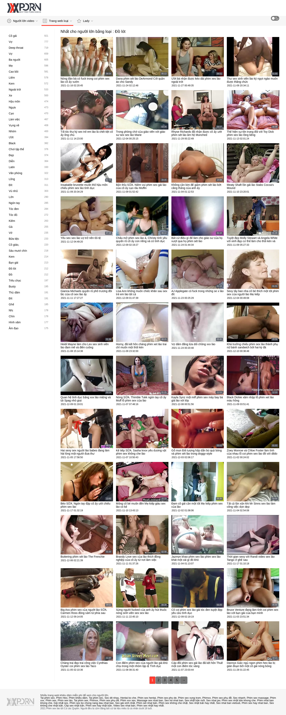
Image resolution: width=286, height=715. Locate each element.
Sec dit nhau (112, 697)
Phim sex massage (258, 697)
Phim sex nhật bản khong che (239, 700)
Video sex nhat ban (124, 705)
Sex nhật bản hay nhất (202, 702)
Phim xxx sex (128, 700)
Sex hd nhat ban (173, 700)
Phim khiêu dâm (78, 697)
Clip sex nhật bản (74, 705)
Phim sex (51, 700)
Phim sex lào (65, 700)
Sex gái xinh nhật (125, 702)
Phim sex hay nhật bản (99, 705)
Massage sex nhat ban (150, 700)
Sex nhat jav (213, 700)
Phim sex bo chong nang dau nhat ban (92, 702)
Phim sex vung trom (189, 697)
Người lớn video (22, 21)
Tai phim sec (96, 697)
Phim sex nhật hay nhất (150, 705)
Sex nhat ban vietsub (228, 702)
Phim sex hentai (147, 697)
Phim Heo (61, 697)
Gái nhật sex (61, 702)
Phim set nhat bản (146, 702)
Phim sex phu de (167, 697)
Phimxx (206, 697)
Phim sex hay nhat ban (255, 702)
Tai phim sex (47, 697)
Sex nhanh (239, 697)
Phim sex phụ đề (222, 697)
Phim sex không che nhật (173, 702)
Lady (85, 21)
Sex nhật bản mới (195, 700)
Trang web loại (57, 21)
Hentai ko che (128, 697)
